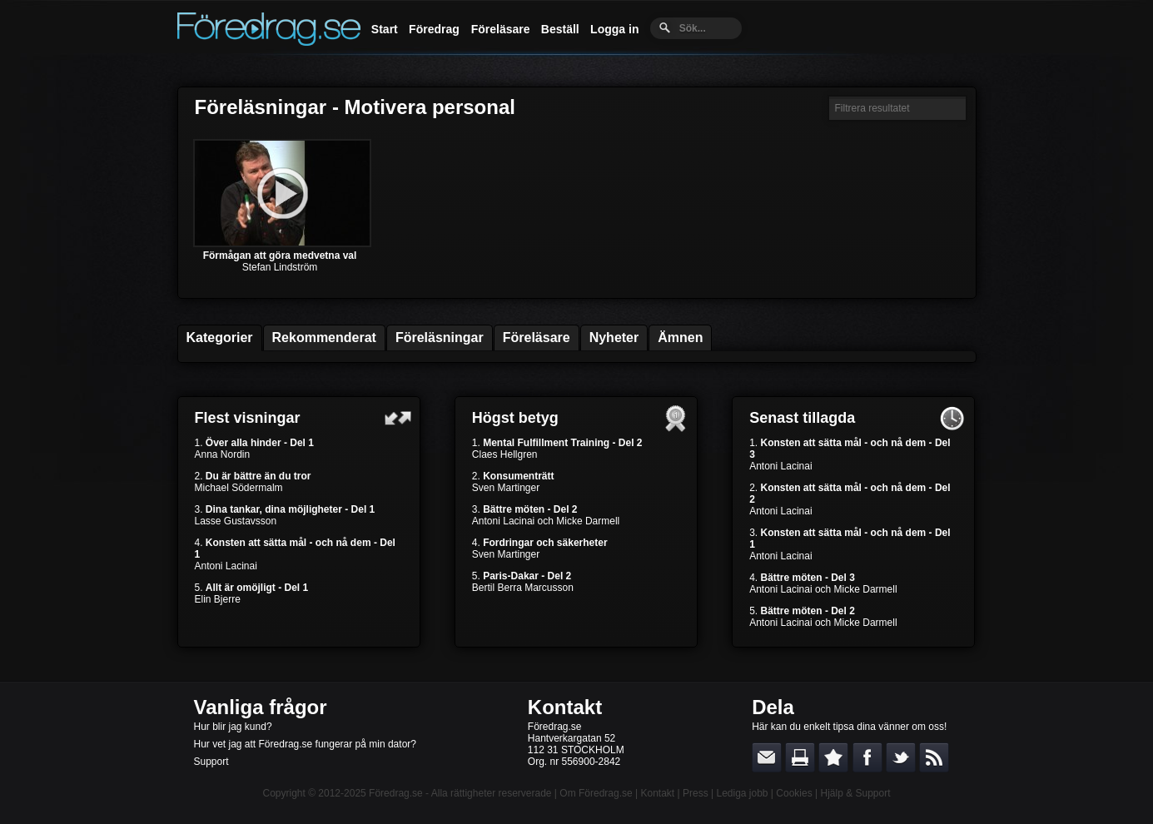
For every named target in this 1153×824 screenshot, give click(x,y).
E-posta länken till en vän (767, 757)
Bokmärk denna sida (833, 757)
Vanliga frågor (260, 707)
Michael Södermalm (239, 488)
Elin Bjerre (218, 599)
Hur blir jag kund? (233, 726)
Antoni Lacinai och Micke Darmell (545, 521)
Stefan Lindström (280, 267)
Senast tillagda (802, 418)
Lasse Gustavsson (236, 521)
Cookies (794, 793)
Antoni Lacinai (226, 566)
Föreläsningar (439, 337)
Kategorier (219, 337)
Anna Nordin (223, 454)
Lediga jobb (742, 793)
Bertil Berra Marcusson (523, 587)
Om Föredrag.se (595, 793)
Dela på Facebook (867, 757)
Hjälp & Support (855, 793)
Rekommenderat (324, 337)
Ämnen (680, 337)
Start (384, 29)
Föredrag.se (396, 793)
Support (211, 761)
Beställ (560, 29)
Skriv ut (800, 757)
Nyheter (614, 337)
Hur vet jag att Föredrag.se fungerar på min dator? (305, 744)
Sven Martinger (505, 488)
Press (695, 793)
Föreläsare (500, 29)
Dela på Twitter (901, 757)
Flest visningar (248, 418)
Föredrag (434, 29)
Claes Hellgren (505, 454)
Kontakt (565, 707)
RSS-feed (934, 757)
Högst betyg (515, 418)
